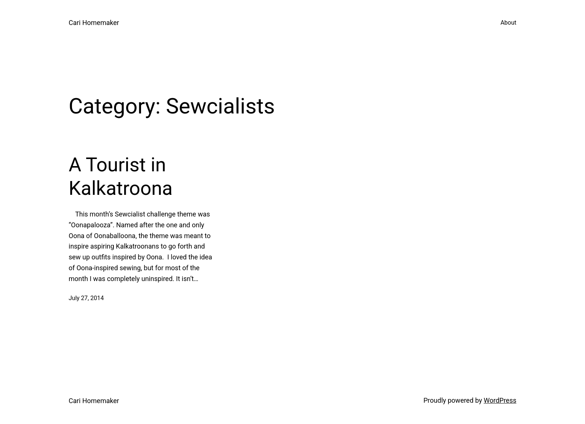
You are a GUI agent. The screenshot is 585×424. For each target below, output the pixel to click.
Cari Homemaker (94, 22)
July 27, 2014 (86, 298)
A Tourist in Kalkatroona (121, 176)
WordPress (500, 400)
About (508, 22)
